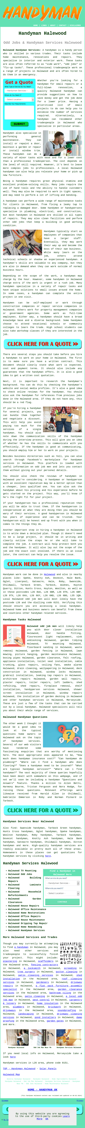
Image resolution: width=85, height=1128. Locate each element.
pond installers (45, 1017)
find (13, 828)
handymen (18, 154)
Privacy (80, 1101)
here (48, 856)
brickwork (54, 1007)
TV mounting (54, 643)
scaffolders (45, 961)
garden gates (55, 1021)
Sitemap (5, 1101)
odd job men (43, 466)
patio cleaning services (35, 975)
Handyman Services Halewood (30, 863)
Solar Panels (48, 1068)
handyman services (31, 700)
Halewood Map (11, 1074)
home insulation (47, 1003)
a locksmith (32, 968)
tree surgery (26, 971)
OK (46, 1119)
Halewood (49, 574)
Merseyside (74, 700)
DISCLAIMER (75, 25)
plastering (10, 961)
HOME (35, 25)
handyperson (74, 479)
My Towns (7, 1120)
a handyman (19, 181)
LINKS (44, 25)
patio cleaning (35, 996)
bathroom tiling (60, 993)
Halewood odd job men (42, 626)
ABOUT (53, 25)
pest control (41, 1000)
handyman (43, 84)
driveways (9, 1010)
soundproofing (67, 1010)
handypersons (73, 208)
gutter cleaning (66, 971)
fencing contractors (44, 964)
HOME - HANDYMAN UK (42, 1089)
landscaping (26, 1014)
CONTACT (63, 25)
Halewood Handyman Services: (22, 50)
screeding (70, 968)
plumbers (18, 1007)
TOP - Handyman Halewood (19, 1068)
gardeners (42, 982)
